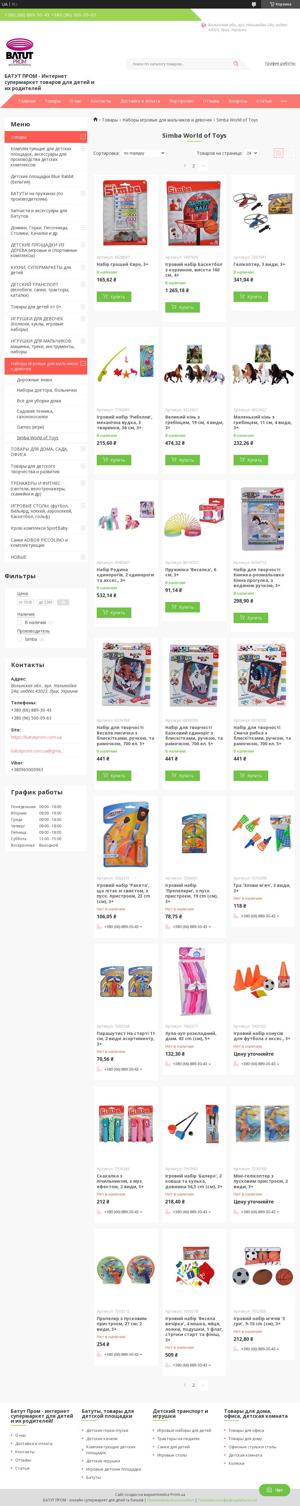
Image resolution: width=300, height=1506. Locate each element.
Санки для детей (173, 1447)
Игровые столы (172, 1455)
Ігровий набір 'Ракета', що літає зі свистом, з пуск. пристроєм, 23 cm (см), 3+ (123, 893)
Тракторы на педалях (178, 1438)
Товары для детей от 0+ (36, 307)
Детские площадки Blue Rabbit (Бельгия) (42, 179)
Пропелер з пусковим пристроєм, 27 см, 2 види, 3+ (122, 1323)
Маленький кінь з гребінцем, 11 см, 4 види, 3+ (263, 422)
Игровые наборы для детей (184, 1430)
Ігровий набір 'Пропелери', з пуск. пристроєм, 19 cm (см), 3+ (191, 893)
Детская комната (245, 1455)
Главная (27, 101)
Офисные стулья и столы (252, 1447)
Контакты (101, 101)
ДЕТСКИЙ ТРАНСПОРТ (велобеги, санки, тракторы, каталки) (40, 289)
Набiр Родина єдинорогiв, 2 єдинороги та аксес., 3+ (125, 575)
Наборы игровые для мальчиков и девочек (44, 366)
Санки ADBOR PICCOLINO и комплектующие (39, 542)
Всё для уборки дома (39, 401)
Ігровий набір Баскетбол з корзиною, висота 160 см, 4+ (193, 269)
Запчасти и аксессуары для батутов (39, 213)
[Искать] (236, 64)
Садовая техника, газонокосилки (35, 413)
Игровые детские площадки (113, 1469)
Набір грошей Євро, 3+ (122, 264)
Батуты (93, 1477)
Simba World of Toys (37, 438)
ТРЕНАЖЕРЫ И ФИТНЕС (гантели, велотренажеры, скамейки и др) (38, 488)
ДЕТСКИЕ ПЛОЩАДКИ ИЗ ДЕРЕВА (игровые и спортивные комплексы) (44, 250)
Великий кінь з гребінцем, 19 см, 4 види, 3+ (194, 422)
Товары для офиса (246, 1430)
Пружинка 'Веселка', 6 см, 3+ (190, 572)
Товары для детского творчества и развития (35, 468)
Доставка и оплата (140, 101)
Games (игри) (30, 427)
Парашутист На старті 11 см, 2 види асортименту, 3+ (126, 1038)
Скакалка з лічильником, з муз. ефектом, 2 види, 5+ (120, 1181)
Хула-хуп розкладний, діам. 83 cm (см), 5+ (190, 1036)
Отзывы (211, 101)
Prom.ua (178, 1494)
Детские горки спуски (107, 1430)
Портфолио (181, 101)
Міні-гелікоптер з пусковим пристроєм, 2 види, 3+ (261, 1181)
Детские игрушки (103, 1461)
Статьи (264, 101)
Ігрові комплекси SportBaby (39, 528)
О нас (75, 101)
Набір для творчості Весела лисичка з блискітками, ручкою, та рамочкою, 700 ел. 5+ (125, 735)
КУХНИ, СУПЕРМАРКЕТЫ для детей (41, 270)
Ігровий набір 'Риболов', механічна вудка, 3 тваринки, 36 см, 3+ (124, 422)
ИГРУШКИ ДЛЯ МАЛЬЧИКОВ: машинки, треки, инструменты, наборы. (43, 346)
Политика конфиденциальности (227, 1500)
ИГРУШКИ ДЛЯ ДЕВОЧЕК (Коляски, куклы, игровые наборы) (37, 324)
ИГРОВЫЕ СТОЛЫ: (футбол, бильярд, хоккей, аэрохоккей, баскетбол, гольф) (41, 511)
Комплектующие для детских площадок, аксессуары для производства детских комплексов (41, 157)
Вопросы (238, 101)
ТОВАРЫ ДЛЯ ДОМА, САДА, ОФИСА (39, 451)
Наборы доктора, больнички (47, 390)
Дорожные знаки (34, 380)
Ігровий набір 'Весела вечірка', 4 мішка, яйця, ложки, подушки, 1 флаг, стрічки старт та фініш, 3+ (194, 1329)
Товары (53, 101)
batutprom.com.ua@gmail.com (38, 751)
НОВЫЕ (18, 557)
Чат (274, 1490)
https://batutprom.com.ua (36, 737)
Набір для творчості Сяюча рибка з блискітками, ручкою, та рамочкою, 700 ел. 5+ (262, 735)
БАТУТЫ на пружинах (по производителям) (37, 196)
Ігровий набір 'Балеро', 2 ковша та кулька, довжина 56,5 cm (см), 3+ (194, 1181)
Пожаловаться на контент (170, 1500)
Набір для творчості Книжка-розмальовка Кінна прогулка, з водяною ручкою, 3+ (259, 578)
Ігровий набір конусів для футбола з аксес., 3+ (262, 1036)
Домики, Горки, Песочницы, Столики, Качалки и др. (39, 230)
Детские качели (102, 1438)
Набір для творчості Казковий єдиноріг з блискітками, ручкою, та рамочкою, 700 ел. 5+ (194, 735)
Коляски (236, 1463)
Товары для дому (245, 1438)
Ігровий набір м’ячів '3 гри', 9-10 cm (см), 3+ (259, 1321)
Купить (118, 296)
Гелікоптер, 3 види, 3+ (259, 264)
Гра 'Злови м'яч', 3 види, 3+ (262, 888)
